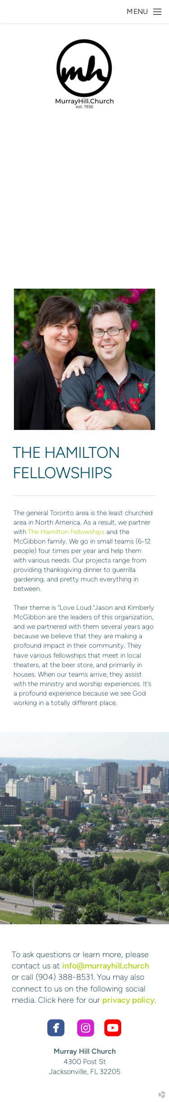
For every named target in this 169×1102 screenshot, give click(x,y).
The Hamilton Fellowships (66, 532)
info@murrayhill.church (105, 966)
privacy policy (128, 1000)
